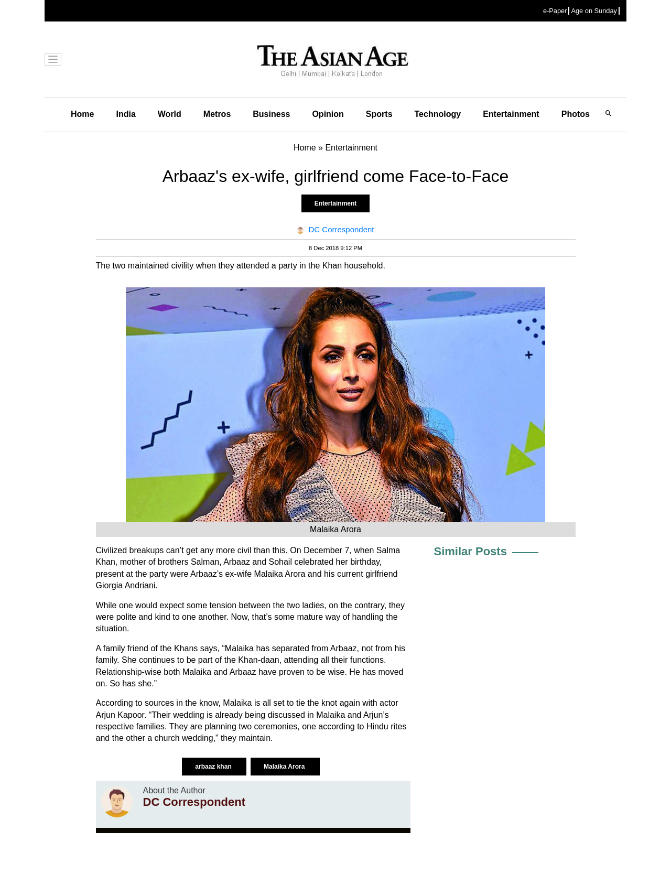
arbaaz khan (214, 766)
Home (82, 114)
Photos (575, 114)
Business (271, 114)
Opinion (327, 114)
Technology (438, 114)
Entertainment (511, 114)
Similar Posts (470, 551)
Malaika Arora (285, 766)
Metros (217, 114)
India (125, 114)
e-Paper (555, 11)
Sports (379, 114)
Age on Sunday (594, 11)
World (169, 114)
